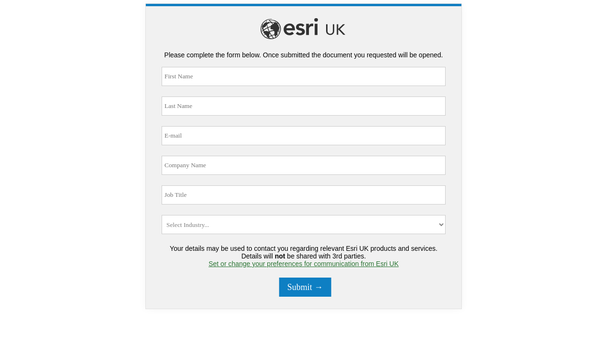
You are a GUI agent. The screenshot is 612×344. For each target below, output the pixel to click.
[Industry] (304, 224)
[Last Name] (304, 106)
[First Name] (304, 76)
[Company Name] (304, 165)
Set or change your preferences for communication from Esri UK (303, 264)
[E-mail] (304, 135)
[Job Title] (304, 194)
